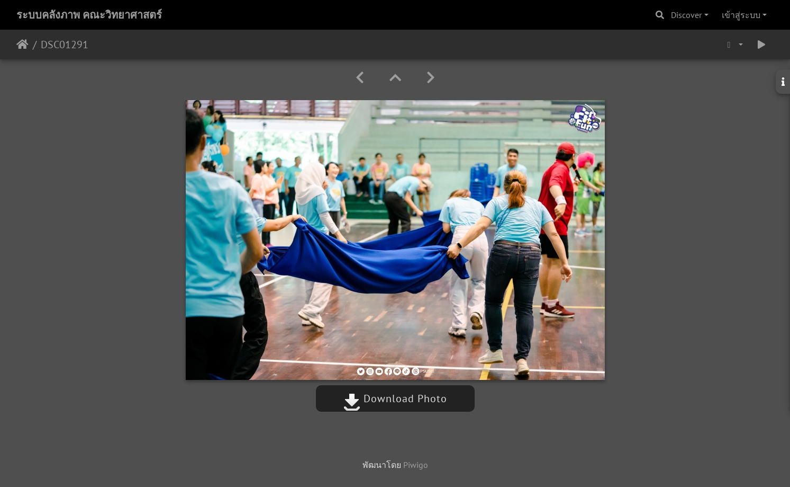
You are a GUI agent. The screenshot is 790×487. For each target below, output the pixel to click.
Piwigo (415, 464)
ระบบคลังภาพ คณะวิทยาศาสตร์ (89, 15)
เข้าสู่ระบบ (741, 15)
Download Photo (395, 398)
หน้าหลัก (22, 44)
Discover (686, 15)
